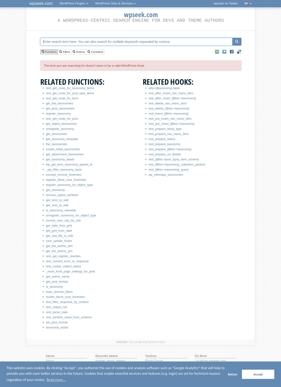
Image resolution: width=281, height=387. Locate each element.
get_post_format (57, 281)
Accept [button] (258, 374)
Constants (95, 52)
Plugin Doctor (154, 360)
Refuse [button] (232, 374)
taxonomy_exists (57, 327)
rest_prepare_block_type (165, 129)
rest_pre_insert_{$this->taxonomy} (171, 123)
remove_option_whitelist (62, 195)
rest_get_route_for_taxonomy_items (70, 88)
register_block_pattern (110, 360)
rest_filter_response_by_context (67, 302)
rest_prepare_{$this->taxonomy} (169, 149)
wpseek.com (41, 3)
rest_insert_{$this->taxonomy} (168, 113)
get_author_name (58, 276)
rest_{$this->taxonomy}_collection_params (176, 164)
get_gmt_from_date (59, 230)
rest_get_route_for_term (62, 98)
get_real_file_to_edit (59, 235)
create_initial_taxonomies (63, 149)
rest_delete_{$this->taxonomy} (168, 108)
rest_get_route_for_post (62, 118)
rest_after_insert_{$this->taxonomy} (172, 98)
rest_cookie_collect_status (63, 266)
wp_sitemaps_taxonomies (165, 174)
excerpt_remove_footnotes (64, 174)
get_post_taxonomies (60, 108)
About (50, 360)
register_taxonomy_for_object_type (69, 185)
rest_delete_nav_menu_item (167, 103)
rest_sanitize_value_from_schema (69, 317)
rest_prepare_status (161, 139)
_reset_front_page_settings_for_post (70, 271)
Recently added (107, 355)
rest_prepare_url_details (164, 154)
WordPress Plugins (74, 3)
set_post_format (57, 322)
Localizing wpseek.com (210, 360)
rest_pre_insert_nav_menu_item (169, 118)
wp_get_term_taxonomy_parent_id (69, 164)
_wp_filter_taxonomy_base (64, 169)
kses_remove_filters (59, 291)
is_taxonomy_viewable (61, 210)
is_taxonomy (54, 286)
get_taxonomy (55, 190)
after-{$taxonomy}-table (164, 88)
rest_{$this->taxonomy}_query (168, 169)
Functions (49, 52)
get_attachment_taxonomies (65, 154)
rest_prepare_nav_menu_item (168, 134)
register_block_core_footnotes (66, 179)
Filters (64, 52)
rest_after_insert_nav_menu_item (170, 93)
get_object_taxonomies (61, 123)
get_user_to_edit (57, 205)
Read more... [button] (56, 380)
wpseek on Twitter (226, 3)
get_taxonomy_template (62, 139)
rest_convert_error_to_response (67, 261)
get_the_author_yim (59, 251)
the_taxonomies (56, 144)
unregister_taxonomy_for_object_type (71, 215)
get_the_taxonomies (59, 103)
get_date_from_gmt (59, 225)
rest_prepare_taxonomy (164, 144)
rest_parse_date (57, 312)
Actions (79, 52)
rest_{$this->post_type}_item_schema (173, 159)
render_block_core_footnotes (65, 297)
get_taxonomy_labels (60, 159)
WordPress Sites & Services (115, 3)
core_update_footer (59, 241)
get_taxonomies (56, 134)
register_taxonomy (58, 113)
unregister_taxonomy (60, 129)
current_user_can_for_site (63, 220)
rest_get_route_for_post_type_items (70, 93)
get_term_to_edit (57, 200)
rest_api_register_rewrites (63, 256)
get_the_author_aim (59, 246)
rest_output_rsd (56, 307)
